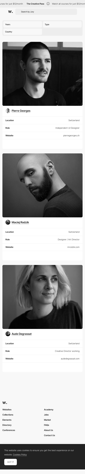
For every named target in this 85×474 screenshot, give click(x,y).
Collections (7, 414)
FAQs (46, 425)
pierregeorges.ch (71, 135)
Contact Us (49, 435)
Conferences (8, 430)
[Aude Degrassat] (18, 333)
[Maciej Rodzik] (17, 222)
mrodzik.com (73, 247)
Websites (6, 409)
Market (47, 420)
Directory (7, 425)
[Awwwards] (10, 11)
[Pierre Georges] (17, 110)
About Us (48, 430)
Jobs (46, 414)
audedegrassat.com (70, 358)
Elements (6, 420)
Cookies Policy (20, 455)
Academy (48, 409)
